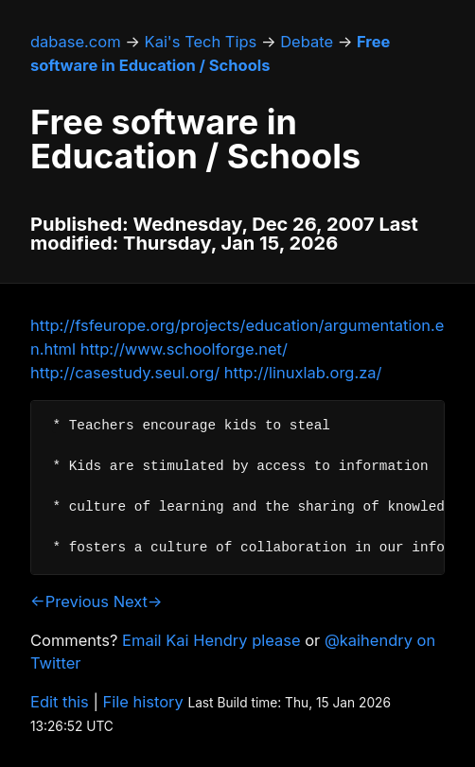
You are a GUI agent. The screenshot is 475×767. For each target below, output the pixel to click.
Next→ (138, 601)
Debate (306, 41)
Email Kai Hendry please (211, 640)
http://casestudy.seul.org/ (125, 372)
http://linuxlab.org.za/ (303, 372)
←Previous (69, 601)
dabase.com (75, 41)
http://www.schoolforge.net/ (184, 349)
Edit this (59, 701)
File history (143, 701)
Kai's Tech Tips (201, 41)
